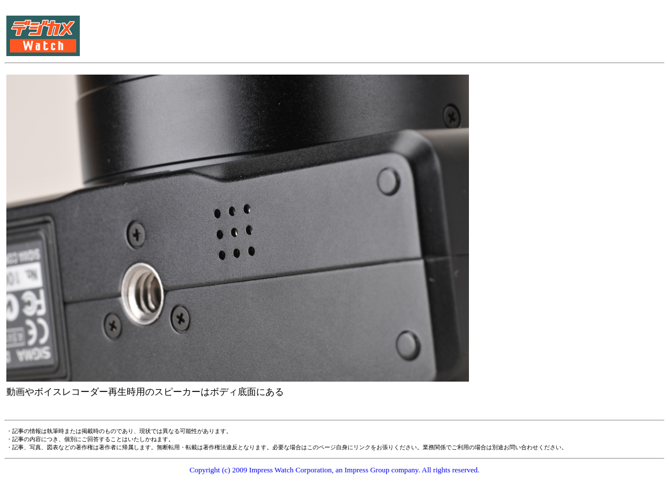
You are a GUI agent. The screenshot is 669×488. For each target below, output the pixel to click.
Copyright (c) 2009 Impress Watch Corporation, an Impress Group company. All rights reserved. (335, 469)
